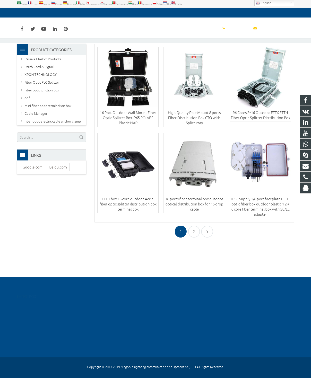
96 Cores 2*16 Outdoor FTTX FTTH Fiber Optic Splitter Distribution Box (260, 145)
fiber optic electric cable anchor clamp (53, 151)
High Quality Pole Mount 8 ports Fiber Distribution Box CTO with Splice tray (194, 147)
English (263, 3)
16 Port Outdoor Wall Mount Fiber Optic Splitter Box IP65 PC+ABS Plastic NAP (128, 147)
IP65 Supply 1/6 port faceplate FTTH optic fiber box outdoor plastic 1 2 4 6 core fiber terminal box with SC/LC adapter (260, 237)
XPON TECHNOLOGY (41, 104)
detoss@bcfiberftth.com (70, 12)
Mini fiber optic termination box (48, 135)
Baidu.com (58, 197)
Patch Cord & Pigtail (39, 96)
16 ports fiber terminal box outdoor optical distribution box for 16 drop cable (194, 234)
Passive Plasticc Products (43, 89)
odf (27, 127)
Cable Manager (36, 143)
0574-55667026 (32, 12)
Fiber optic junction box (42, 120)
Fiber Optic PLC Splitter (42, 112)
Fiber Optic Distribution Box (155, 50)
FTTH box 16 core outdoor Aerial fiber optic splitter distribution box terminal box (128, 234)
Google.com (33, 197)
